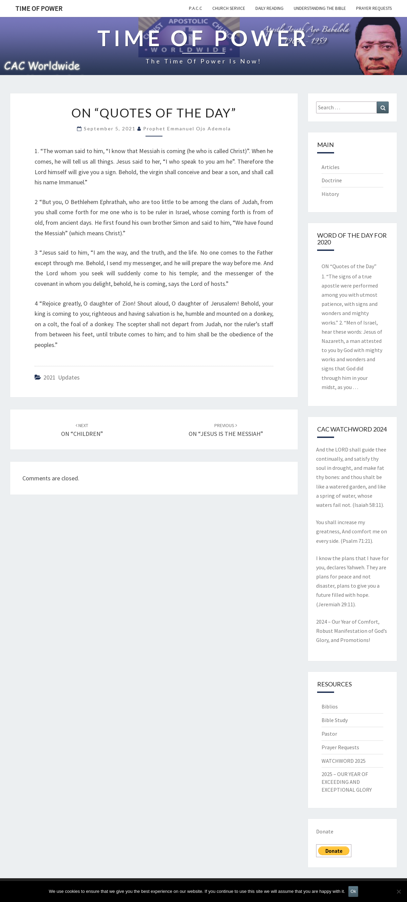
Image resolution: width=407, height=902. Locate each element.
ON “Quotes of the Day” (349, 266)
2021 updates (61, 377)
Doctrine (332, 180)
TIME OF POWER (38, 8)
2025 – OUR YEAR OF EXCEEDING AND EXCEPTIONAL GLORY (347, 782)
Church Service (228, 8)
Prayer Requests (374, 8)
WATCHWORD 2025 (344, 760)
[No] (398, 891)
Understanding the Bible (320, 8)
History (330, 193)
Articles (331, 167)
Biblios (330, 706)
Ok (353, 891)
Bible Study (335, 720)
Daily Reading (269, 8)
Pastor (329, 733)
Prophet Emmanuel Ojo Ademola (187, 128)
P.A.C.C (195, 8)
